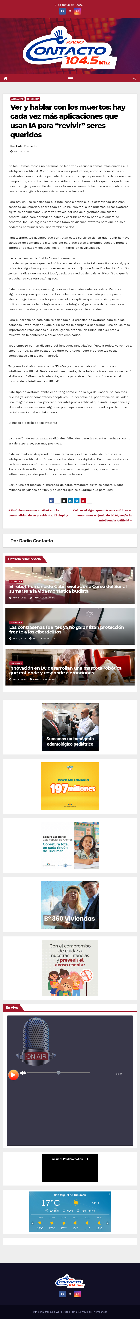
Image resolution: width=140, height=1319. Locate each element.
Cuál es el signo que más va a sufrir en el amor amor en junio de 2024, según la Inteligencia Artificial (102, 515)
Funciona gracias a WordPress (51, 1311)
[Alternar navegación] (70, 78)
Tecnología (33, 99)
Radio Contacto (26, 146)
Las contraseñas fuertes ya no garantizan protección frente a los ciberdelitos (66, 630)
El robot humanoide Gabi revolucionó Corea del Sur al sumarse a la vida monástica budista (68, 589)
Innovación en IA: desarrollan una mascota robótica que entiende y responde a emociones (65, 670)
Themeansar (99, 1311)
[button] (134, 78)
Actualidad (17, 99)
